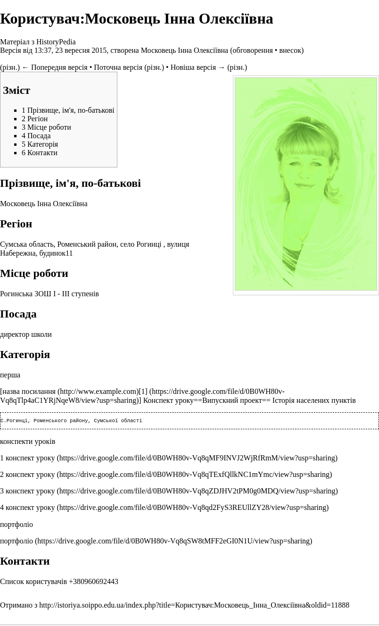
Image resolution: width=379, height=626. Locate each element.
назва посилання (29, 391)
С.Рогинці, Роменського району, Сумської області (71, 421)
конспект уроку (30, 459)
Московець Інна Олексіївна (185, 50)
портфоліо (16, 542)
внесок (290, 50)
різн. (9, 67)
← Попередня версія (55, 67)
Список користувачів (33, 582)
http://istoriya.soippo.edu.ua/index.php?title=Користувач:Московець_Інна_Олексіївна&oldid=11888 (194, 606)
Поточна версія (118, 67)
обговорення (252, 50)
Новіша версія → (198, 67)
